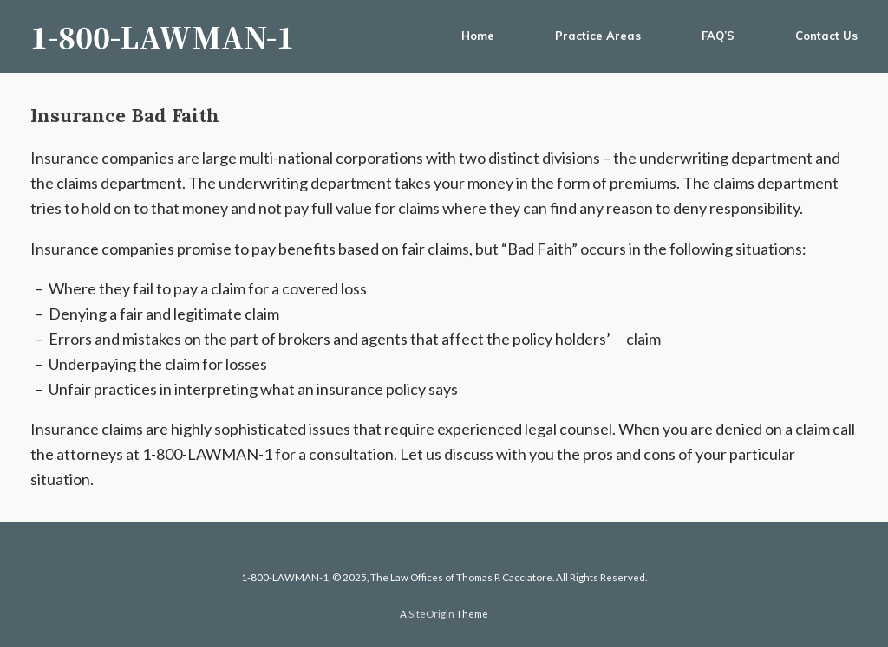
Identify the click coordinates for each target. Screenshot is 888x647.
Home (477, 35)
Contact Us (826, 35)
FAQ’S (718, 35)
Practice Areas (598, 35)
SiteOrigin (431, 613)
